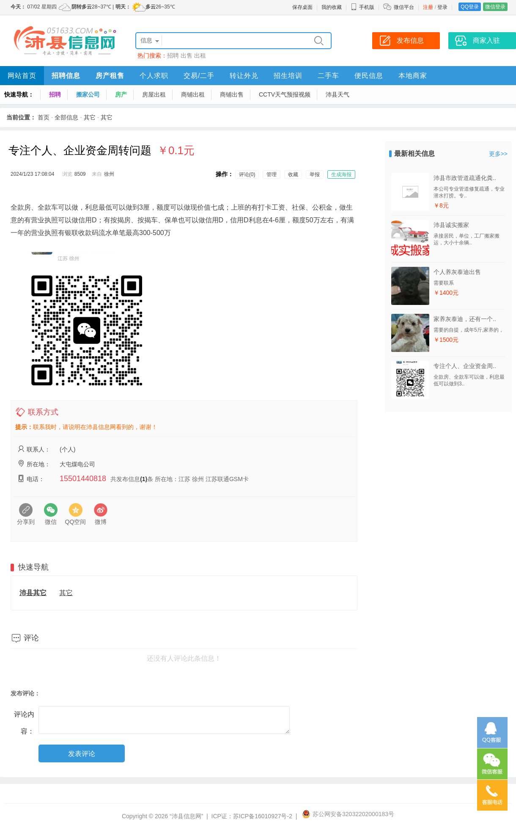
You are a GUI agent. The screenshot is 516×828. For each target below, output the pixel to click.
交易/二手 (199, 75)
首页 (43, 117)
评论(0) (247, 174)
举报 (315, 174)
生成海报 (341, 174)
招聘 (173, 55)
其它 (90, 117)
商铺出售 (232, 94)
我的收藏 (331, 7)
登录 (442, 7)
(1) (143, 479)
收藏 (293, 174)
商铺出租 (193, 94)
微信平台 (404, 7)
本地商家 (412, 75)
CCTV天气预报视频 (284, 94)
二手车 (328, 75)
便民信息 (368, 75)
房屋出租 (154, 94)
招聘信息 (66, 75)
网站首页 (22, 75)
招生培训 (288, 75)
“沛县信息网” (186, 816)
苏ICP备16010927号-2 (262, 816)
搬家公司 (88, 94)
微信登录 (495, 7)
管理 (271, 174)
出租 (200, 55)
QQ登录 (470, 7)
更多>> (498, 153)
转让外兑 (244, 75)
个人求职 (154, 75)
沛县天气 (337, 94)
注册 (428, 7)
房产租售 (110, 75)
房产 (121, 94)
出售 (186, 55)
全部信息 (66, 117)
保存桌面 (302, 7)
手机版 (362, 7)
